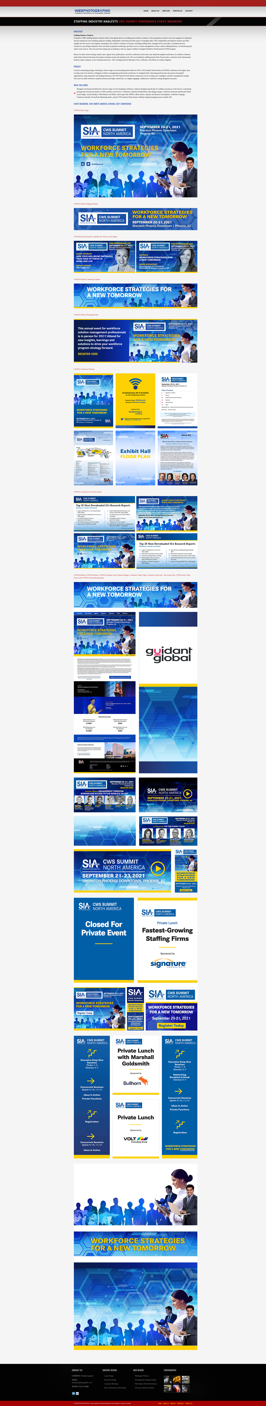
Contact (189, 11)
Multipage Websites (142, 1376)
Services (166, 11)
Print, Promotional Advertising (115, 1388)
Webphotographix (87, 1376)
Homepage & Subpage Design (145, 1380)
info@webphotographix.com (82, 1383)
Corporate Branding (111, 1384)
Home (146, 11)
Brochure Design (110, 1380)
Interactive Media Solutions (144, 1388)
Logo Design (108, 1376)
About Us (155, 11)
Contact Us (188, 1403)
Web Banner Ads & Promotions (146, 1384)
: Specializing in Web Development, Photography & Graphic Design (103, 1403)
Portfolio (177, 11)
